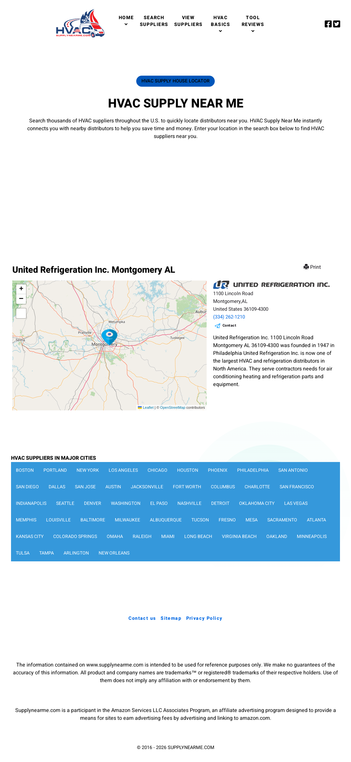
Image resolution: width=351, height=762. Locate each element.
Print (313, 267)
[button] (110, 337)
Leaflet (145, 407)
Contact (229, 325)
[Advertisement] (175, 195)
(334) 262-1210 (229, 316)
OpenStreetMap (173, 407)
